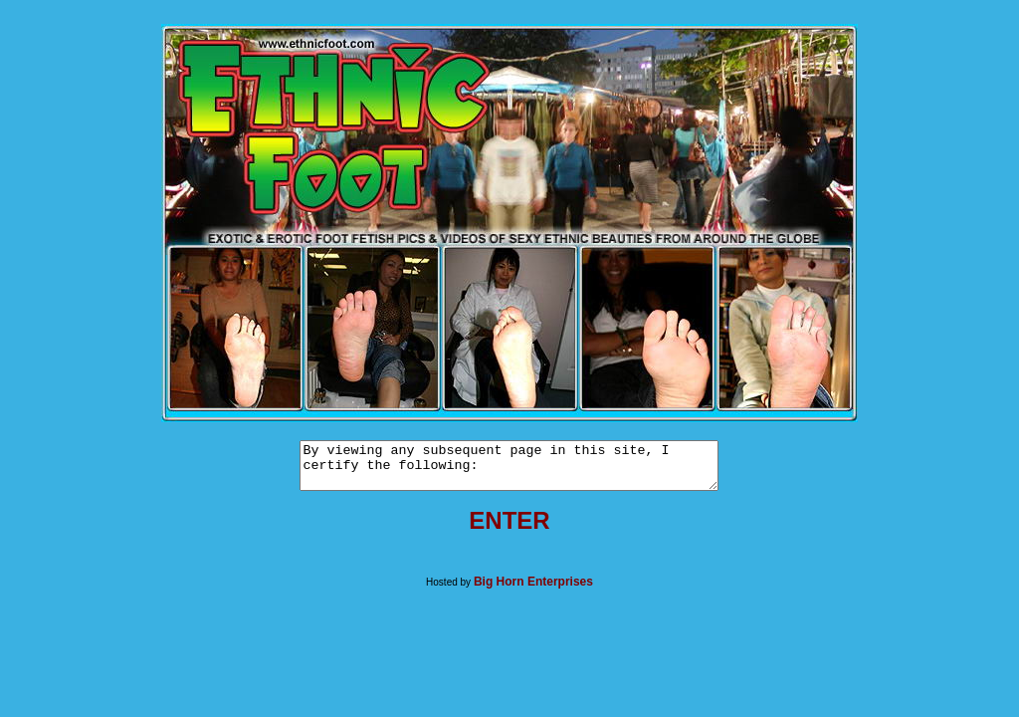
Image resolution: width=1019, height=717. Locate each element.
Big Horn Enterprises (533, 591)
